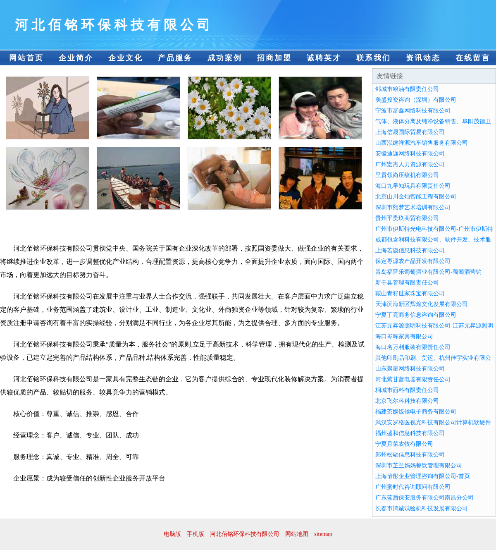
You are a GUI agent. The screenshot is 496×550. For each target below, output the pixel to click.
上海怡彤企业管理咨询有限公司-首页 (422, 476)
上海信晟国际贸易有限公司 (410, 132)
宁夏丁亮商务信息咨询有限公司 (415, 315)
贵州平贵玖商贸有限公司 (407, 218)
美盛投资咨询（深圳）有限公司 (415, 100)
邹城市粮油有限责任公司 (407, 89)
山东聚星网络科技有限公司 (410, 369)
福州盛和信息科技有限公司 (410, 433)
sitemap (323, 534)
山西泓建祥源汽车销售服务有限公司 (421, 143)
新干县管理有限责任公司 (407, 283)
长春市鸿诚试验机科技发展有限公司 (421, 508)
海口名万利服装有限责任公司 (413, 347)
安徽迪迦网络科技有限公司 (410, 154)
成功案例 (224, 58)
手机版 (195, 534)
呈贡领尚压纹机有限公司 (407, 175)
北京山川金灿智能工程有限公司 (415, 197)
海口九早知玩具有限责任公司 (413, 186)
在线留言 (472, 58)
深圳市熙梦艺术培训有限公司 (413, 207)
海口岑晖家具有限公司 (404, 336)
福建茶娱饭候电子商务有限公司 (415, 412)
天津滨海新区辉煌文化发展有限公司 (421, 304)
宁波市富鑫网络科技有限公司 (413, 111)
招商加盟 (274, 58)
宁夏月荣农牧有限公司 (404, 444)
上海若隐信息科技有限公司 (410, 250)
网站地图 (296, 534)
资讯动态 (423, 58)
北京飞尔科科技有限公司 (407, 401)
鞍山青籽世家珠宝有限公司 (410, 293)
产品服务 (175, 58)
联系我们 (373, 58)
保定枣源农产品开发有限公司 (413, 261)
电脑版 (172, 534)
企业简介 (76, 58)
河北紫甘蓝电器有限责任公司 (413, 379)
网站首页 (26, 58)
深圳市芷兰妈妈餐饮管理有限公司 (418, 465)
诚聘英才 (324, 58)
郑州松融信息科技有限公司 (410, 455)
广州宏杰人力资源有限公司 (410, 164)
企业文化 (125, 58)
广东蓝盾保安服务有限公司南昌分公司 (424, 498)
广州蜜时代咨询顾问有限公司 (413, 487)
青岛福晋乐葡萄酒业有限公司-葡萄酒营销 (428, 272)
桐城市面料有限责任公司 (407, 390)
